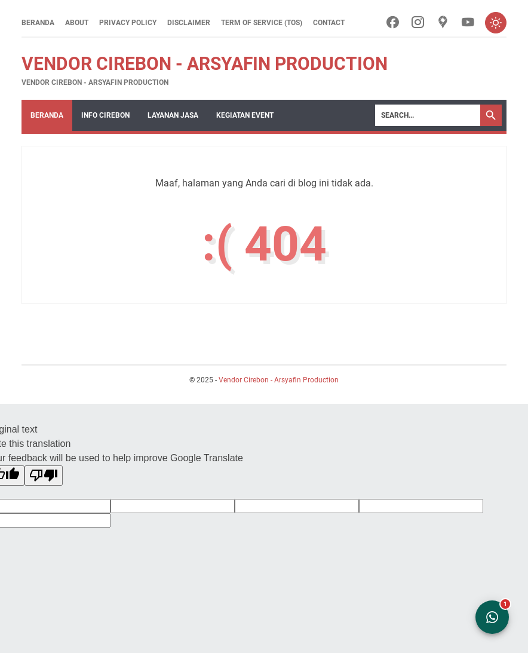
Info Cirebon (105, 115)
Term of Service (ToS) (261, 23)
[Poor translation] (43, 475)
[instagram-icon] (418, 23)
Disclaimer (188, 23)
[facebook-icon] (392, 23)
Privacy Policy (127, 23)
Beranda (38, 23)
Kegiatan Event (245, 115)
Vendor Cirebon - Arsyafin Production (205, 63)
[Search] (427, 115)
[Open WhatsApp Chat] (492, 617)
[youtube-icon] (468, 23)
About (76, 23)
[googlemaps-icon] (443, 23)
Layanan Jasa (173, 115)
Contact (329, 23)
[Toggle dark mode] (495, 22)
